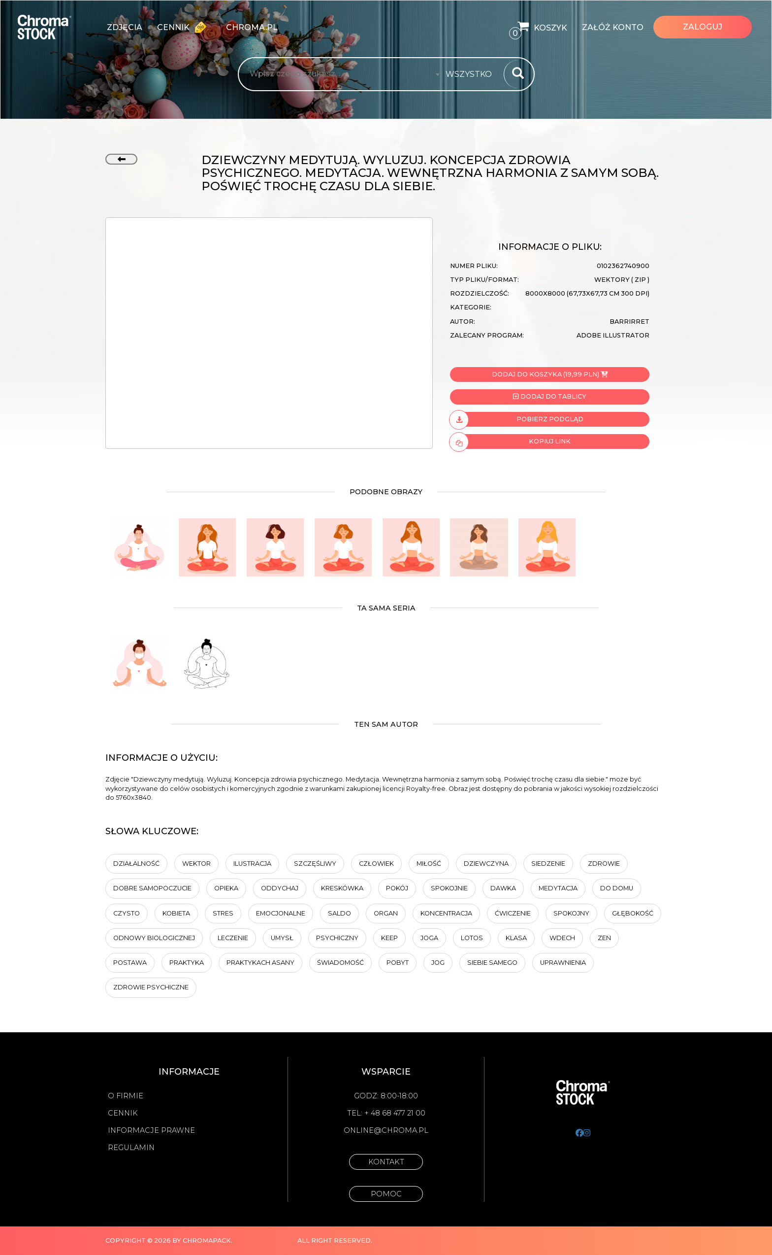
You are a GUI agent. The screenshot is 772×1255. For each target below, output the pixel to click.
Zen (604, 938)
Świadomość (340, 962)
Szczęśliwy (315, 863)
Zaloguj (702, 27)
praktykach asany (260, 962)
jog (438, 962)
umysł (282, 938)
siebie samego (492, 962)
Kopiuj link (510, 441)
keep (389, 938)
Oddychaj (279, 888)
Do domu (616, 888)
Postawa (130, 962)
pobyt (397, 962)
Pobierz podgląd (516, 419)
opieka (226, 888)
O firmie (125, 1095)
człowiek (376, 863)
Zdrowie (604, 863)
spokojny (571, 913)
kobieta (176, 913)
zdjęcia (124, 27)
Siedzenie (548, 863)
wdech (562, 938)
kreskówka (342, 888)
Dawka (503, 888)
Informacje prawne (151, 1130)
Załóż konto (612, 27)
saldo (339, 913)
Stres (223, 913)
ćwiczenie (513, 913)
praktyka (186, 962)
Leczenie (233, 938)
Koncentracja (446, 913)
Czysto (126, 913)
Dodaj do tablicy (549, 396)
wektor (196, 863)
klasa (516, 938)
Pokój (397, 888)
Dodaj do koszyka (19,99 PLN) (550, 374)
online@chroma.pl (386, 1130)
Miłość (429, 863)
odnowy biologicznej (154, 938)
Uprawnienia (563, 962)
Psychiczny (337, 938)
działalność (136, 863)
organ (386, 913)
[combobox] (472, 74)
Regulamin (131, 1147)
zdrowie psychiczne (151, 987)
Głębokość (632, 913)
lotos (472, 938)
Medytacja (558, 888)
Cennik (184, 27)
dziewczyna (486, 863)
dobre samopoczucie (152, 888)
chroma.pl (252, 27)
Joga (429, 938)
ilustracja (252, 863)
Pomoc (386, 1193)
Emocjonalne (280, 913)
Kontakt (386, 1161)
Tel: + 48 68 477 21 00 (386, 1113)
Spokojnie (449, 888)
